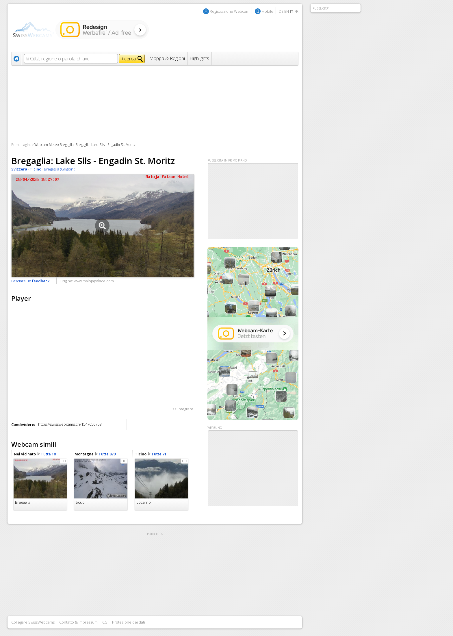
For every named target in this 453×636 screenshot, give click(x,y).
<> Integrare (182, 408)
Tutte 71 (158, 454)
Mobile (267, 11)
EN (286, 11)
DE (281, 11)
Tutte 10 (48, 454)
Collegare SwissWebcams (33, 622)
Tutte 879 (107, 454)
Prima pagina (21, 144)
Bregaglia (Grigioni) (59, 169)
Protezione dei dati (128, 622)
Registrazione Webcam (229, 11)
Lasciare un (30, 280)
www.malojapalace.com (94, 280)
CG (104, 622)
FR (296, 11)
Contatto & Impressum (78, 622)
